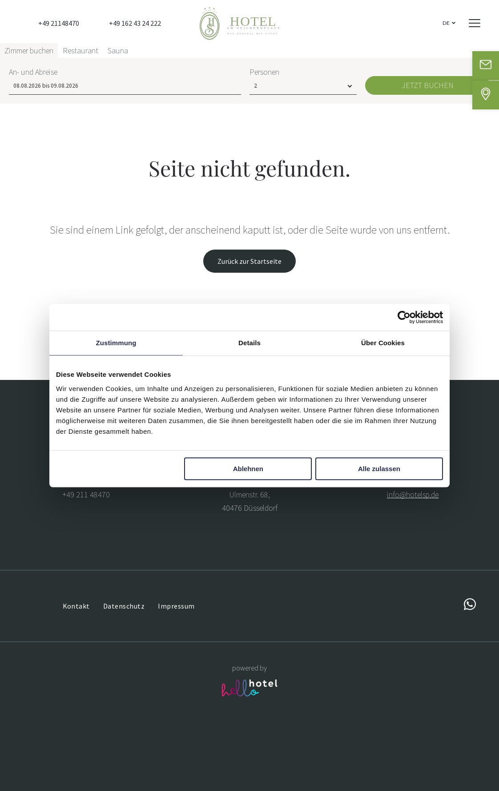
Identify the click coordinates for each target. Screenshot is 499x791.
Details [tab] (249, 343)
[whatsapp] (469, 606)
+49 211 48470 (86, 494)
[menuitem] (76, 605)
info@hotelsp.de (413, 494)
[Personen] (303, 773)
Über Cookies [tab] (383, 343)
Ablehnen (248, 468)
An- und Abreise (33, 759)
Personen (264, 759)
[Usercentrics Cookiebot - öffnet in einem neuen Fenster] (404, 317)
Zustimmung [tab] (116, 343)
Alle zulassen (379, 468)
